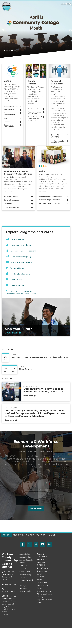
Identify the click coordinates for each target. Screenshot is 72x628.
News (39, 588)
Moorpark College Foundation (50, 196)
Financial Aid (16, 280)
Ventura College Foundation (49, 203)
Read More (28, 396)
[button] (2, 30)
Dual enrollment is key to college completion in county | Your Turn (43, 390)
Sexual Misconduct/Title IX (27, 580)
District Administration (9, 114)
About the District (11, 106)
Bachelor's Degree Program (23, 251)
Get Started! (11, 332)
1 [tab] (7, 50)
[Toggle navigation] (68, 4)
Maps (6, 118)
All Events (6, 349)
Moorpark (18, 535)
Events (40, 580)
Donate (23, 569)
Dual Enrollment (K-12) (21, 257)
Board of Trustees (34, 109)
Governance (25, 572)
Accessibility (25, 554)
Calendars (8, 204)
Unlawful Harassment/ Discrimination (26, 588)
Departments (42, 568)
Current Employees (11, 200)
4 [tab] (15, 50)
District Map (42, 571)
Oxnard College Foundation (49, 200)
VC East (51, 535)
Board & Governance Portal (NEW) (42, 556)
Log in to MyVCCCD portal (21, 291)
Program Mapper (17, 268)
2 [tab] (9, 50)
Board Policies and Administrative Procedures (34, 118)
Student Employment (20, 274)
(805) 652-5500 (9, 584)
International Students (20, 245)
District (6, 535)
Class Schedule (17, 285)
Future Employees (11, 196)
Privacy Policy (25, 575)
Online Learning (18, 239)
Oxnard (30, 535)
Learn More (36, 508)
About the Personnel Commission (56, 136)
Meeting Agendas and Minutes (34, 113)
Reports (7, 122)
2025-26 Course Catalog (21, 262)
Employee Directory (11, 207)
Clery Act (23, 566)
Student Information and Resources (21, 294)
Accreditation (9, 110)
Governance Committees (9, 126)
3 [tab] (12, 50)
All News (5, 378)
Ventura (40, 535)
